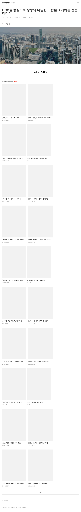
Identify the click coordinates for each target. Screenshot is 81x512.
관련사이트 (5, 501)
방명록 (8, 24)
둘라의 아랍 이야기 (9, 3)
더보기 (40, 492)
